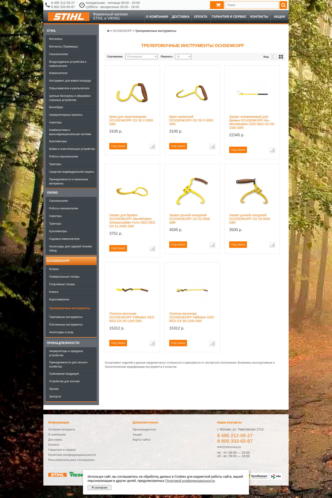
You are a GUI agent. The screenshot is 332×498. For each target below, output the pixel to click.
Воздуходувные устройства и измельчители (67, 64)
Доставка (181, 16)
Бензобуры (56, 107)
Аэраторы (55, 122)
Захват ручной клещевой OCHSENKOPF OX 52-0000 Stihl (189, 218)
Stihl (51, 31)
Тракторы (55, 164)
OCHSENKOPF (58, 261)
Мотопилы (55, 39)
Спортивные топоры (62, 284)
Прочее (54, 389)
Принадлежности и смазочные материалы (68, 181)
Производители (144, 429)
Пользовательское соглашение (71, 460)
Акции (279, 16)
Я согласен (99, 487)
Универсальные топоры (64, 276)
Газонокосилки (58, 54)
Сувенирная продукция (64, 373)
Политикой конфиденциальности (190, 481)
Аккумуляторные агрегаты (66, 114)
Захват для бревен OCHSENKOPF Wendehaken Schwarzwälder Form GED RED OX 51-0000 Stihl (132, 220)
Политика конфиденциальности (72, 454)
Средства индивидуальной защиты (71, 171)
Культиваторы (58, 141)
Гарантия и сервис (229, 16)
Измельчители (58, 73)
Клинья (53, 291)
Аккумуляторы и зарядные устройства (66, 353)
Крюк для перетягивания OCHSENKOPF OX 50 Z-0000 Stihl (131, 120)
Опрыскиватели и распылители (69, 88)
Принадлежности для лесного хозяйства (68, 364)
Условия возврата (61, 429)
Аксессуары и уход (61, 332)
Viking (52, 192)
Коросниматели (59, 299)
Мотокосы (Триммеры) (63, 46)
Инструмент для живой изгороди (70, 80)
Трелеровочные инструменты (69, 308)
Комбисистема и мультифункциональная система (70, 132)
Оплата (200, 16)
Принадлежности (63, 343)
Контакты (259, 16)
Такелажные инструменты (66, 317)
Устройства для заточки (64, 381)
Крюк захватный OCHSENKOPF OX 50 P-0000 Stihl (191, 120)
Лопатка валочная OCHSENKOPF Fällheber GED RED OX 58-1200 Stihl (131, 317)
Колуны (54, 269)
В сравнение (152, 146)
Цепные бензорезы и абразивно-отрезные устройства (70, 98)
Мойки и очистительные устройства (72, 149)
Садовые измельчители (64, 238)
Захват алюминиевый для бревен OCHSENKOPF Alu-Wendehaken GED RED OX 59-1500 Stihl (252, 122)
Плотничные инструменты (66, 324)
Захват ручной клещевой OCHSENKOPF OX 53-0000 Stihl (249, 218)
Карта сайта (142, 439)
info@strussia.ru (229, 447)
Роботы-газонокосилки (63, 156)
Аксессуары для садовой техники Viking (70, 248)
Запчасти (55, 396)
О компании (157, 16)
